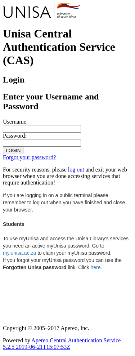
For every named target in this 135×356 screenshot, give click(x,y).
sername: (15, 122)
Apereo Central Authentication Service (62, 343)
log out (76, 169)
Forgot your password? (29, 157)
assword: (15, 136)
